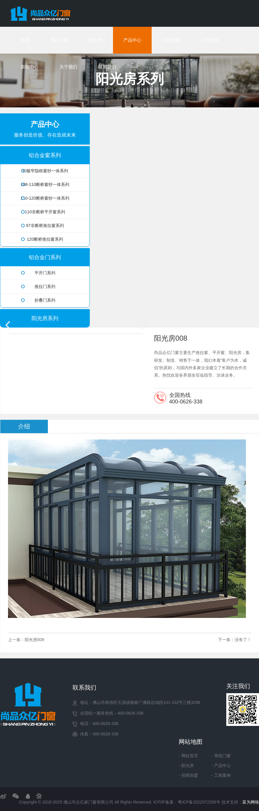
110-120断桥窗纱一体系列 (45, 198)
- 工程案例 (221, 775)
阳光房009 (34, 639)
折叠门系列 (38, 300)
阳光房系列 (45, 318)
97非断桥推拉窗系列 (42, 225)
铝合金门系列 (45, 257)
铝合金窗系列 (45, 155)
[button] (144, 324)
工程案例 (210, 40)
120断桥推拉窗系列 (42, 239)
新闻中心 (30, 66)
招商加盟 (171, 40)
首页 (25, 40)
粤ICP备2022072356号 (199, 802)
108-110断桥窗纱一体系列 (45, 184)
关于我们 (68, 66)
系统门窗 (59, 40)
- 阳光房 (186, 765)
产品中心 (132, 40)
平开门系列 (38, 272)
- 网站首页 (188, 755)
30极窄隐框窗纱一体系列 (44, 170)
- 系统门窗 (221, 755)
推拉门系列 (38, 286)
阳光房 (96, 40)
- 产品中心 (221, 765)
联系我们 (107, 66)
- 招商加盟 (188, 775)
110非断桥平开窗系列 (43, 211)
